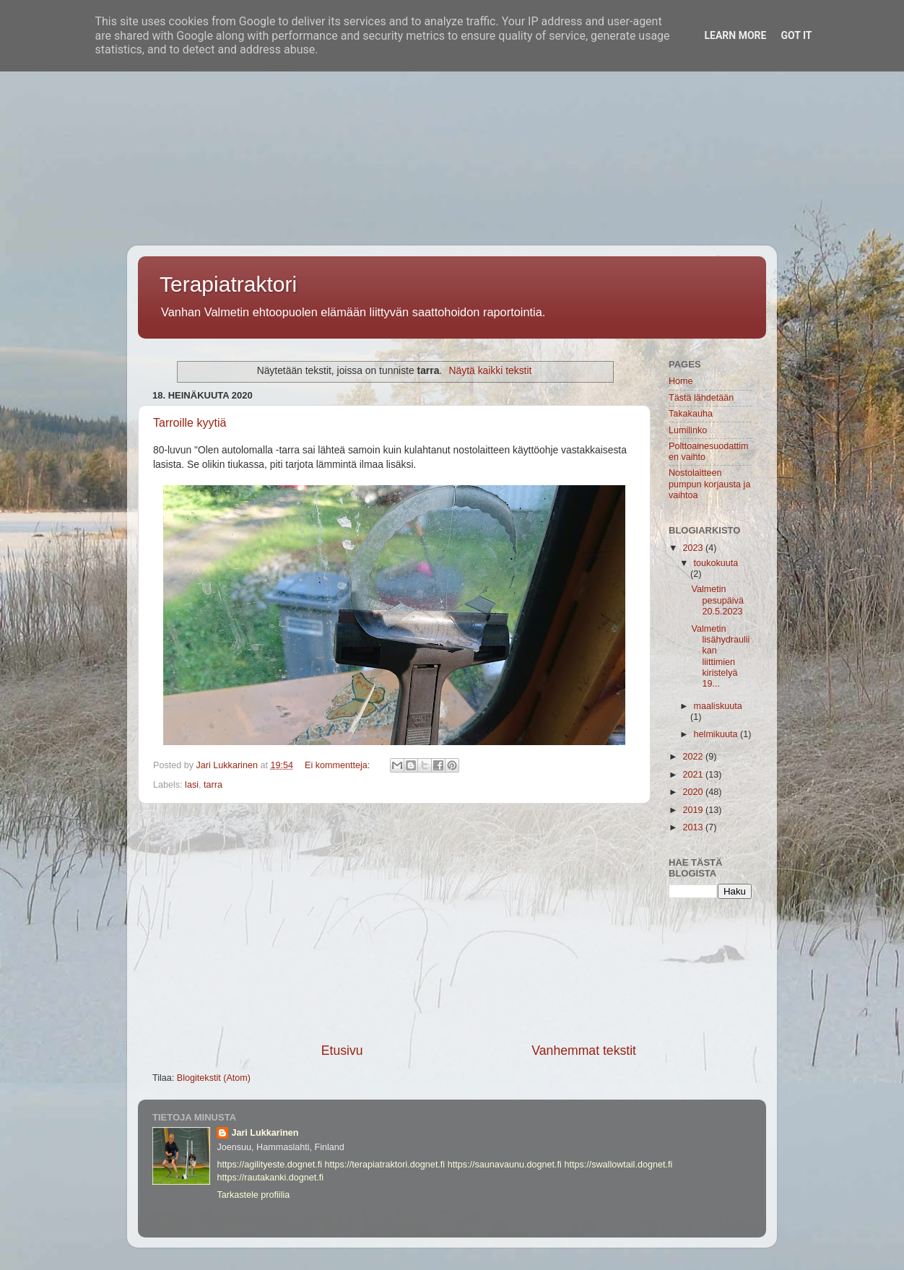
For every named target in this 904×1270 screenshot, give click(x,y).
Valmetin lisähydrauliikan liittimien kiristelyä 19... (720, 656)
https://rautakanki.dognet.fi (270, 1178)
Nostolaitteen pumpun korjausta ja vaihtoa (709, 484)
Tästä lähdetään (701, 398)
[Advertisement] (433, 101)
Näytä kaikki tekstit (490, 370)
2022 (693, 757)
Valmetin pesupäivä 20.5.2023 (717, 600)
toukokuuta (716, 563)
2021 (693, 775)
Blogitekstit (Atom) (214, 1078)
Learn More (735, 35)
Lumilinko (688, 430)
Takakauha (691, 414)
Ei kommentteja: (339, 765)
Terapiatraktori (228, 284)
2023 (693, 548)
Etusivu (342, 1050)
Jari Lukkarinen (264, 1133)
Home (681, 381)
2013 (693, 827)
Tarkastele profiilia (253, 1195)
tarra (213, 785)
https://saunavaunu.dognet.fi (505, 1165)
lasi (192, 785)
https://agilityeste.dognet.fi (269, 1165)
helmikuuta (717, 734)
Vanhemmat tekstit (583, 1050)
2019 (693, 810)
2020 (693, 792)
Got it (796, 35)
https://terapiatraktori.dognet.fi (385, 1165)
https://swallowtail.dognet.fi (618, 1165)
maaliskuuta (718, 706)
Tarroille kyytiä (189, 423)
